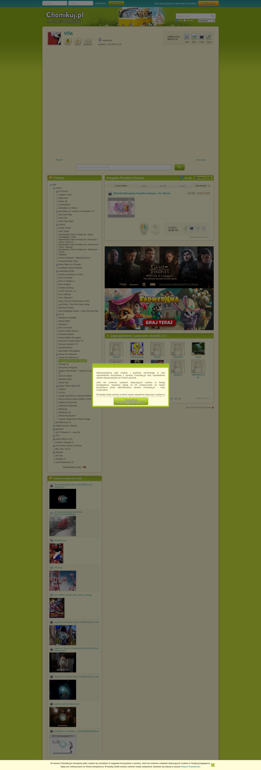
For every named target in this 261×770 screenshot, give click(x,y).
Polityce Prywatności (190, 767)
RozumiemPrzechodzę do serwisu (131, 401)
